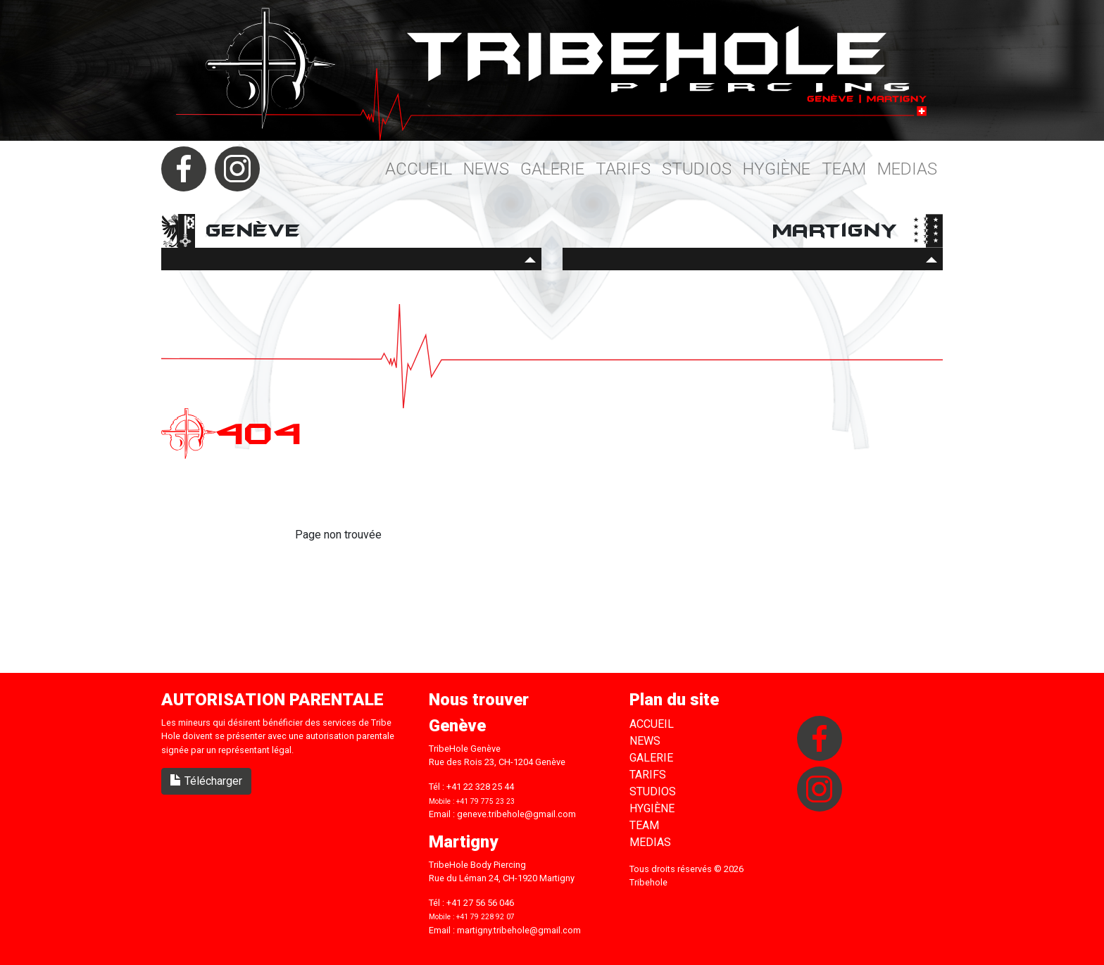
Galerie (552, 169)
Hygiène (776, 169)
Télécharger (206, 781)
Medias (907, 169)
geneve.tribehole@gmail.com (516, 814)
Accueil (418, 169)
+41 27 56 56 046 (480, 902)
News (486, 169)
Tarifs (623, 169)
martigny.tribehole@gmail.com (519, 930)
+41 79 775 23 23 (485, 801)
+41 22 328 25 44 (480, 786)
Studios (697, 169)
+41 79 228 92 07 (485, 916)
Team (844, 169)
